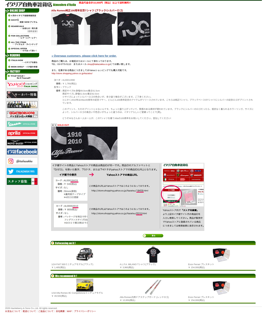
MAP (69, 311)
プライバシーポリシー (85, 311)
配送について (29, 311)
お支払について (13, 311)
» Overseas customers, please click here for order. (84, 55)
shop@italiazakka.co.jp (98, 64)
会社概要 (60, 311)
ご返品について (46, 311)
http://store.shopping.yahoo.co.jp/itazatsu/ (72, 73)
